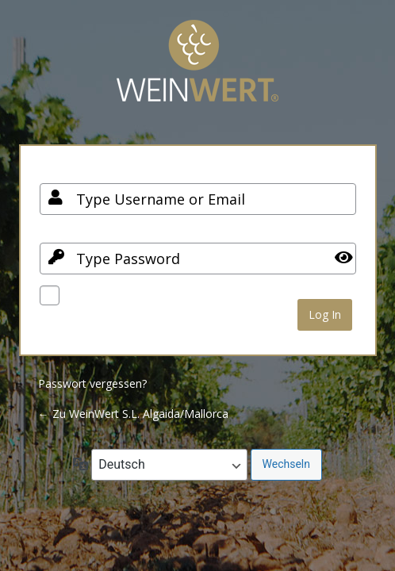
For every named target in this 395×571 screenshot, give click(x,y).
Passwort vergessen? (92, 383)
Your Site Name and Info (197, 72)
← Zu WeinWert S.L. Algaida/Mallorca (133, 413)
